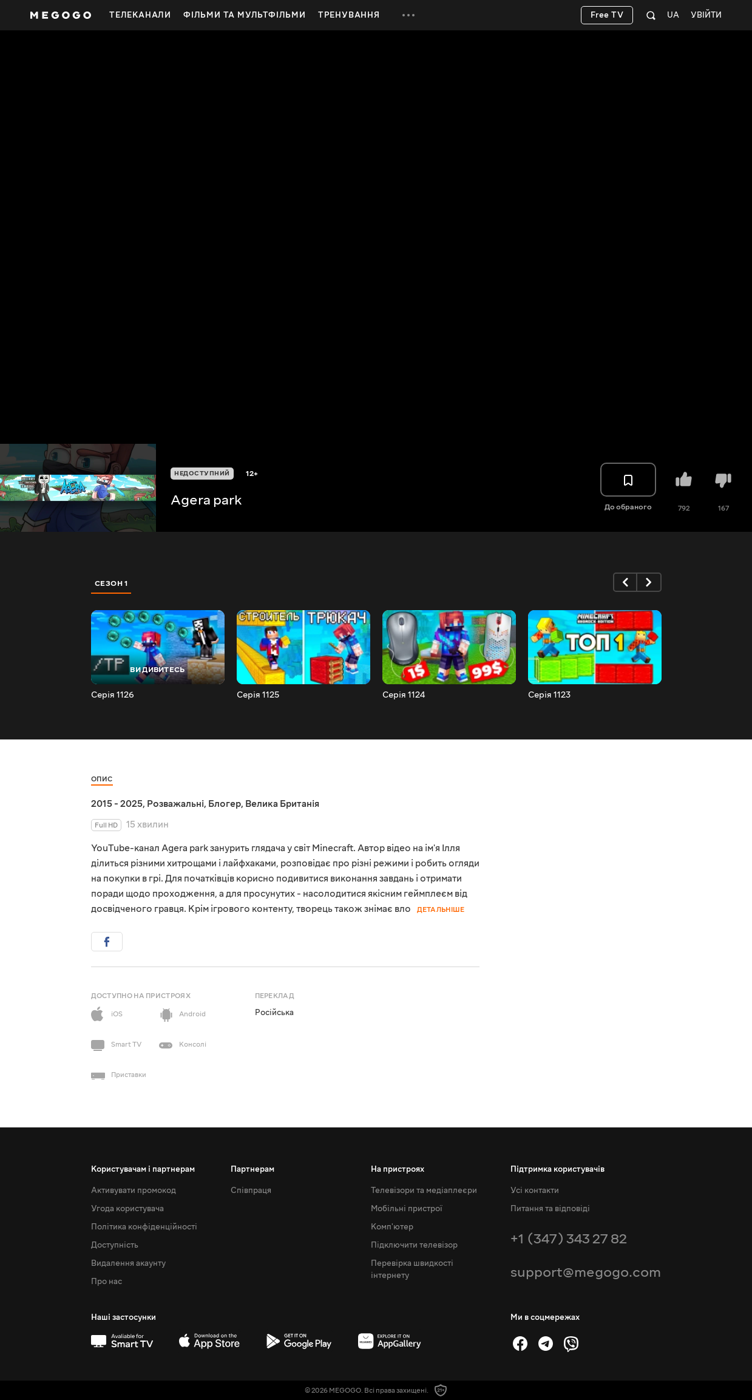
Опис (102, 779)
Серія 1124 (403, 695)
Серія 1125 (258, 695)
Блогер (224, 804)
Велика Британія (282, 804)
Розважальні (175, 804)
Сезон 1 (112, 583)
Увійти (706, 15)
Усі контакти (534, 1190)
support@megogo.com (585, 1272)
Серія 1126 (112, 695)
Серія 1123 (549, 695)
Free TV (607, 15)
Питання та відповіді (550, 1208)
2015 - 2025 (117, 804)
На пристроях (397, 1169)
